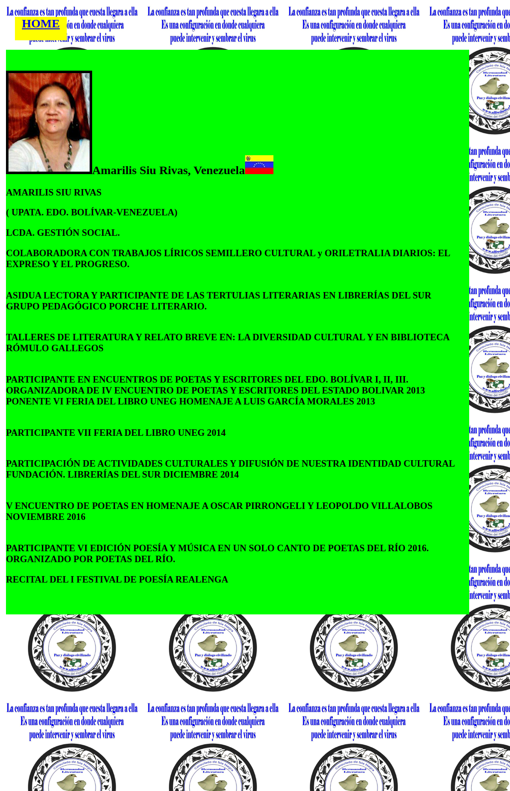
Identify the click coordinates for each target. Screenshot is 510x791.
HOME (41, 23)
